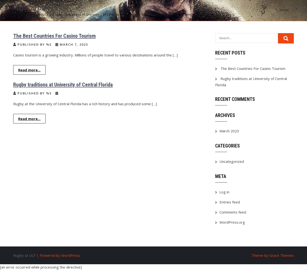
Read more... (29, 70)
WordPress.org (232, 222)
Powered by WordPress (60, 255)
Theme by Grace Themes (273, 255)
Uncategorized (231, 161)
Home (284, 10)
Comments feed (232, 212)
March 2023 (229, 131)
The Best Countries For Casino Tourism (54, 36)
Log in (224, 192)
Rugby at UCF (30, 7)
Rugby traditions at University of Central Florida (63, 85)
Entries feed (229, 202)
